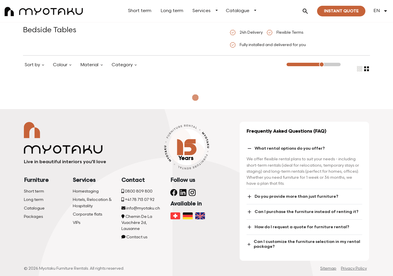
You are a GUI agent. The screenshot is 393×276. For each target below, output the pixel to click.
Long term (172, 11)
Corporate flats (87, 214)
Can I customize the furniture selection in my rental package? (303, 244)
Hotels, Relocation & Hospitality (92, 202)
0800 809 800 (136, 191)
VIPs (76, 222)
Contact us (134, 237)
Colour (60, 65)
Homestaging (86, 191)
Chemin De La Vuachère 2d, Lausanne (136, 222)
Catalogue (237, 11)
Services (201, 11)
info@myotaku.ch (140, 208)
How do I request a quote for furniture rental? (298, 227)
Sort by (33, 65)
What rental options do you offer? (286, 148)
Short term (139, 11)
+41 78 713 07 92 (137, 199)
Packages (33, 216)
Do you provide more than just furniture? (292, 196)
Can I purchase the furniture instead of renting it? (302, 212)
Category (123, 65)
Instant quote (341, 11)
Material (90, 65)
